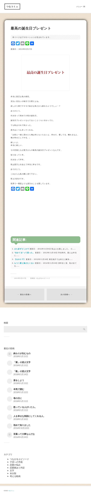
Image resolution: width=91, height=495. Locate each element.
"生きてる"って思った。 (24, 253)
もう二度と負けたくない (24, 263)
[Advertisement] (45, 209)
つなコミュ (12, 6)
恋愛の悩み (15, 464)
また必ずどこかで (21, 249)
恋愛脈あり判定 (17, 467)
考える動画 (15, 476)
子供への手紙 (16, 462)
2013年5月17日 (20, 278)
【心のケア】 (19, 259)
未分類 (13, 473)
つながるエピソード (43, 278)
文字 (12, 470)
